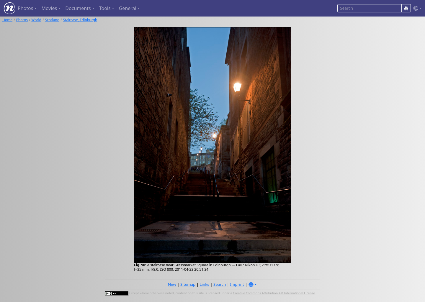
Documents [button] (78, 8)
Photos (22, 19)
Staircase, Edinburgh (80, 19)
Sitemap (187, 284)
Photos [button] (25, 8)
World (36, 19)
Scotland (52, 19)
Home (7, 19)
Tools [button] (105, 8)
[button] (416, 8)
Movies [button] (49, 8)
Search (219, 284)
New (172, 284)
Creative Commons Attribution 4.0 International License (274, 293)
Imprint (237, 284)
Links (204, 284)
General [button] (127, 8)
